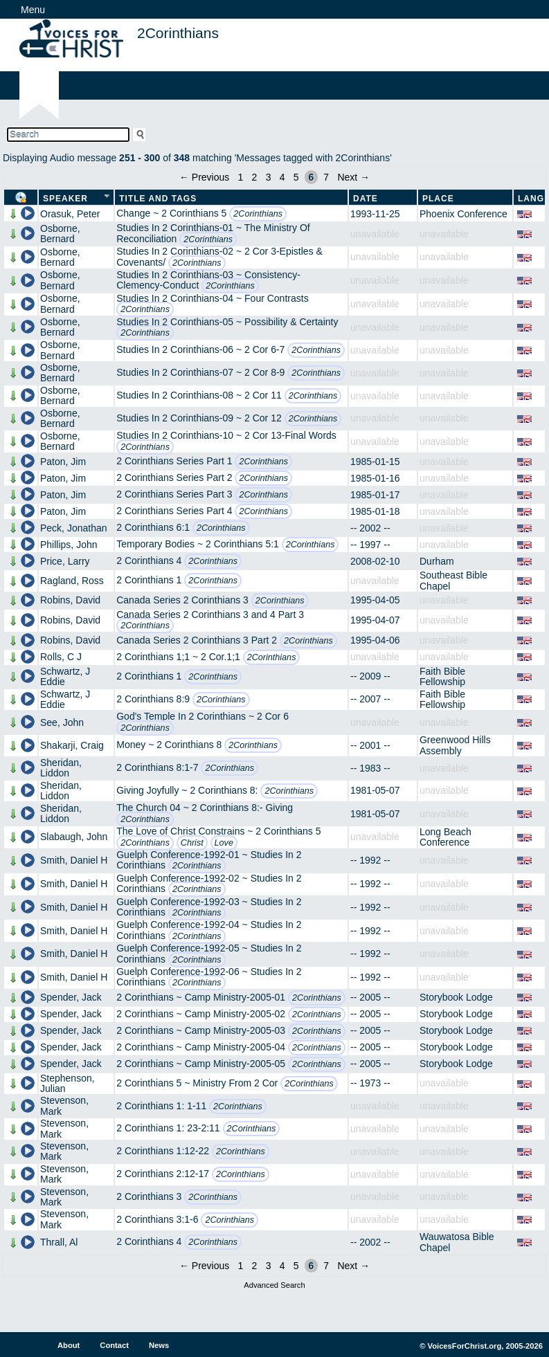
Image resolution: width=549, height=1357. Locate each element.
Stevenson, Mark (64, 1105)
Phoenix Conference (463, 213)
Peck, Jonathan (73, 528)
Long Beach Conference (445, 837)
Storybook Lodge (456, 997)
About (68, 1345)
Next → (353, 177)
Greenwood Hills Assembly (455, 745)
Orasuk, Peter (70, 213)
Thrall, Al (59, 1242)
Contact (114, 1345)
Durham (437, 561)
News (159, 1345)
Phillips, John (69, 544)
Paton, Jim (63, 461)
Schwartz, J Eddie (65, 676)
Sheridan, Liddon (61, 767)
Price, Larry (65, 561)
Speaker (65, 198)
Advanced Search (274, 1285)
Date (365, 198)
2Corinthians (257, 214)
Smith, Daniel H (73, 860)
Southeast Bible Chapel (453, 580)
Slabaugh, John (73, 836)
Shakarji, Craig (72, 745)
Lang (531, 198)
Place (438, 198)
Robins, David (70, 599)
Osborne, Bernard (60, 233)
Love (224, 843)
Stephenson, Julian (67, 1083)
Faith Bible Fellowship (442, 676)
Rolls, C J (61, 656)
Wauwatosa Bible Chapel (457, 1242)
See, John (62, 722)
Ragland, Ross (72, 580)
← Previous (204, 177)
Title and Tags (158, 198)
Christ (192, 843)
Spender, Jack (71, 997)
